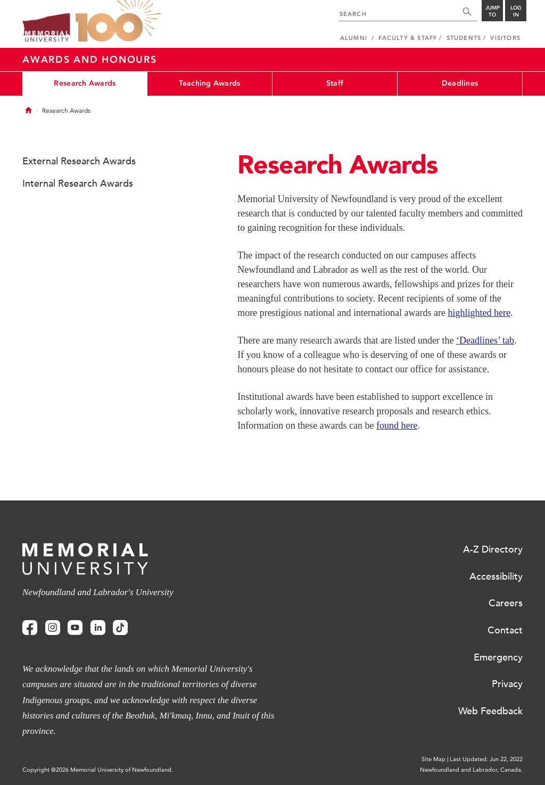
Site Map (433, 759)
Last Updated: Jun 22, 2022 (486, 759)
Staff (334, 83)
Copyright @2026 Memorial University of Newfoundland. (97, 769)
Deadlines (460, 83)
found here (396, 425)
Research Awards (84, 83)
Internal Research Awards (77, 183)
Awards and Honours (89, 59)
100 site (118, 21)
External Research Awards (79, 161)
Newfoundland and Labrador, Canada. (471, 769)
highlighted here (479, 312)
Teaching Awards (209, 83)
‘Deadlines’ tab (485, 340)
